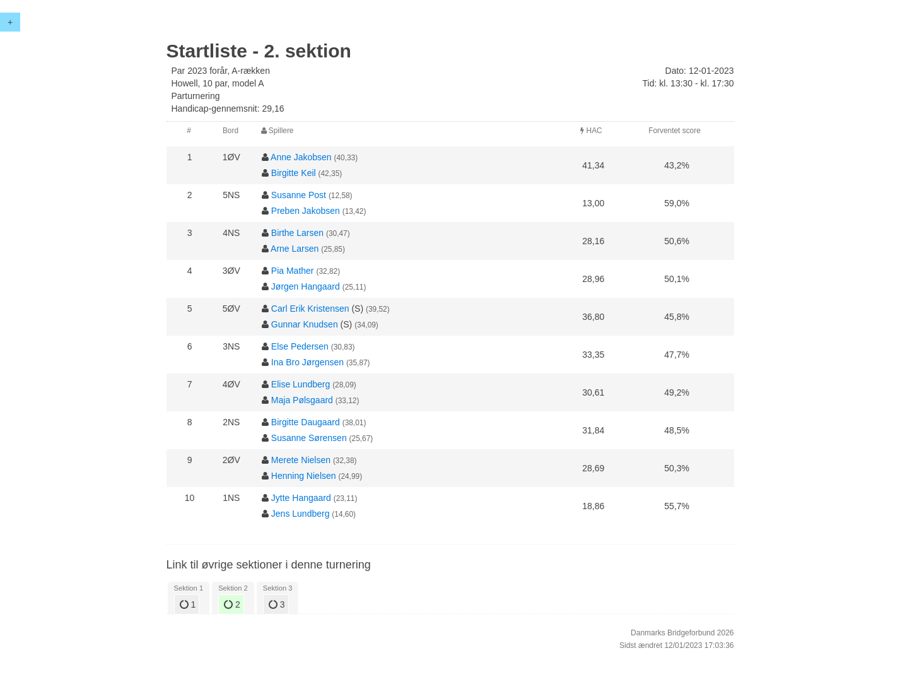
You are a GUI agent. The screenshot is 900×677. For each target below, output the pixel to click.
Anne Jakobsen (301, 157)
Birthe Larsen (297, 233)
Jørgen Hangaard (305, 286)
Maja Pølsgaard (302, 400)
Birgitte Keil (293, 173)
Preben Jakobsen (305, 211)
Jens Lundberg (300, 514)
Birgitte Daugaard (305, 422)
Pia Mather (292, 271)
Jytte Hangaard (301, 498)
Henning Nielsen (303, 476)
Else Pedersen (300, 346)
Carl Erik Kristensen (310, 308)
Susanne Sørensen (309, 438)
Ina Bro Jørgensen (307, 362)
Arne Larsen (295, 249)
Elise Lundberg (300, 384)
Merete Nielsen (300, 460)
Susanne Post (298, 195)
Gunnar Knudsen (304, 324)
